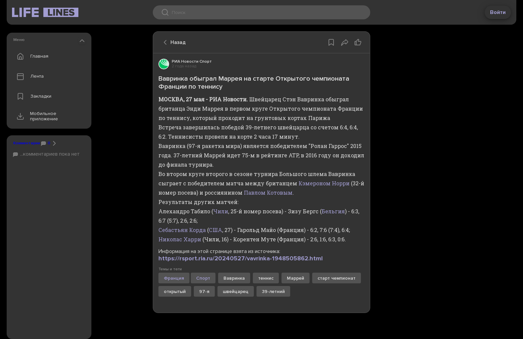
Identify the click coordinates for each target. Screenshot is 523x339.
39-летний (273, 291)
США (215, 229)
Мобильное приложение (36, 116)
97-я (204, 291)
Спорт (203, 278)
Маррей (295, 278)
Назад (173, 42)
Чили (220, 211)
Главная (31, 56)
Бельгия (333, 211)
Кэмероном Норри (324, 183)
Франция (174, 278)
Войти (498, 12)
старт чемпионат (337, 278)
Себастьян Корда (182, 229)
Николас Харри (179, 239)
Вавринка (234, 278)
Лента (29, 76)
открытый (175, 291)
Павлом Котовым (268, 192)
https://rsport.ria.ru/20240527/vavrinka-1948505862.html (240, 258)
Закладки (32, 96)
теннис (266, 278)
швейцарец (235, 291)
